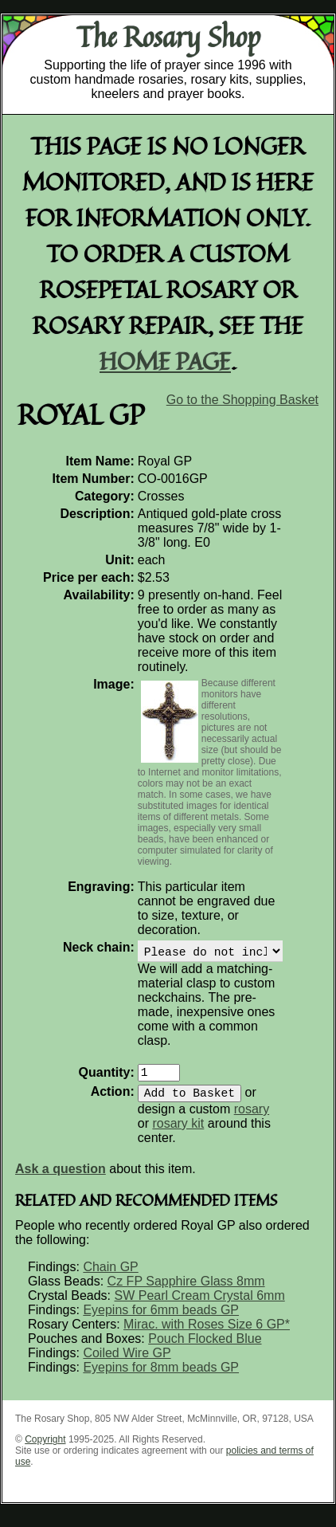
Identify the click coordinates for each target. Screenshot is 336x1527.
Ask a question (60, 1178)
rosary (251, 1118)
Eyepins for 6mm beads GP (161, 1319)
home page (165, 361)
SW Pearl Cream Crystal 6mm (199, 1305)
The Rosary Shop (168, 36)
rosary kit (178, 1133)
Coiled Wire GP (126, 1362)
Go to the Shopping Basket (242, 399)
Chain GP (110, 1276)
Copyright (45, 1448)
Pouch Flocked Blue (204, 1348)
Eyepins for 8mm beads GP (161, 1377)
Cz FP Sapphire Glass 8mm (186, 1290)
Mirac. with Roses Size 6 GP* (206, 1334)
